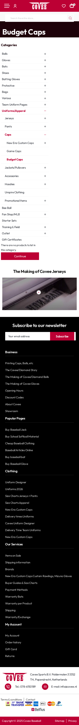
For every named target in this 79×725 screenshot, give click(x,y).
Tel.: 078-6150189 (25, 686)
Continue (20, 256)
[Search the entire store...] (70, 18)
